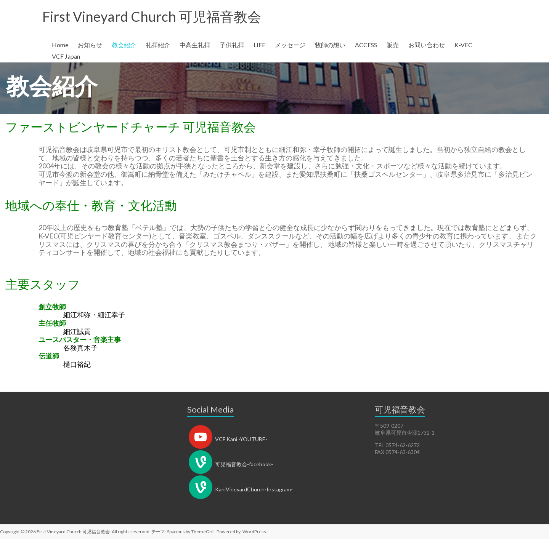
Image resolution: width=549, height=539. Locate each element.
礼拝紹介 (158, 44)
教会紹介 (124, 44)
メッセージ (290, 44)
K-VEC (463, 44)
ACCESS (366, 44)
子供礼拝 (232, 44)
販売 (393, 44)
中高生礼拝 (195, 44)
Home (60, 44)
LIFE (259, 44)
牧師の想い (330, 44)
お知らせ (90, 44)
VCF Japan (66, 56)
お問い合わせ (426, 44)
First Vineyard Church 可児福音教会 (151, 16)
